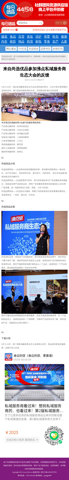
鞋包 (55, 36)
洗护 (38, 36)
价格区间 (58, 48)
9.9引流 (22, 48)
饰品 (21, 41)
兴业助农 (33, 48)
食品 (13, 36)
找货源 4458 (9, 30)
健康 (64, 36)
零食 (47, 41)
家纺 (13, 41)
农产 (55, 41)
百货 (21, 36)
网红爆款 (11, 48)
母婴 (47, 36)
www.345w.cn (27, 472)
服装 (4, 36)
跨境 (30, 41)
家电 (38, 41)
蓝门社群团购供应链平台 (23, 56)
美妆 (30, 36)
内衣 (4, 41)
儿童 (64, 41)
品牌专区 (46, 48)
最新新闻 (37, 56)
